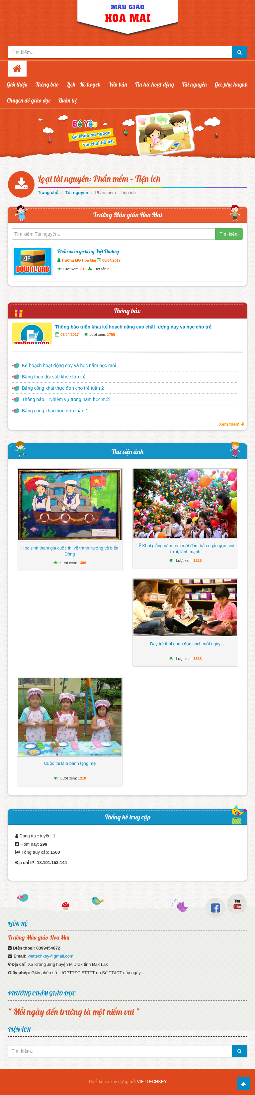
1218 (82, 778)
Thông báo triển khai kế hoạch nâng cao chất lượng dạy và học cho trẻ (133, 326)
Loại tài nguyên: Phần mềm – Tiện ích (99, 178)
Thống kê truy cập (127, 817)
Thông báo (47, 84)
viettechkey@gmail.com (50, 956)
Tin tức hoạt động (154, 84)
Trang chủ (48, 192)
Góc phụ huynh (231, 84)
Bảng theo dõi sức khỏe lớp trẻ (54, 376)
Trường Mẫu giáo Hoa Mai (127, 215)
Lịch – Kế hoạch (84, 84)
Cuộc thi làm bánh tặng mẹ (70, 763)
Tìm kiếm (229, 234)
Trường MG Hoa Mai (78, 260)
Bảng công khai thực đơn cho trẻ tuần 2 (63, 388)
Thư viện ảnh (127, 451)
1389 (82, 563)
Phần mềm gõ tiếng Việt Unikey (88, 251)
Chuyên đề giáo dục (28, 100)
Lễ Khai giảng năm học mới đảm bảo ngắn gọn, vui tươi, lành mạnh (185, 548)
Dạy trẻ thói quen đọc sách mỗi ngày (185, 643)
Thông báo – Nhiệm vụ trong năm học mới (66, 399)
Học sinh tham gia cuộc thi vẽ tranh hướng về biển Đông (69, 551)
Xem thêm (231, 424)
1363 (198, 659)
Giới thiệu (17, 84)
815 (83, 269)
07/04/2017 (69, 334)
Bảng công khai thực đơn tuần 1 (55, 410)
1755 (111, 334)
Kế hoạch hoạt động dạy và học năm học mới (69, 365)
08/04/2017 (111, 260)
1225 (198, 560)
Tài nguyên (194, 84)
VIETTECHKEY (152, 1081)
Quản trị (67, 100)
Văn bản (118, 84)
